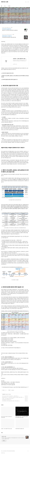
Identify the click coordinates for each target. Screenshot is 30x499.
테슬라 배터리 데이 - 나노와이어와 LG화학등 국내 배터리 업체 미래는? (12, 410)
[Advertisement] (15, 295)
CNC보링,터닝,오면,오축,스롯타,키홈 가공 (9, 37)
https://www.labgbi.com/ (6, 27)
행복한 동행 (4, 2)
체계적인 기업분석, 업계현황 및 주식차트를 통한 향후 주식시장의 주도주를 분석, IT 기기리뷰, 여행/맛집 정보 (13, 468)
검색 (26, 2)
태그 (5, 6)
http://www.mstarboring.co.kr (7, 34)
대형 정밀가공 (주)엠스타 (7, 36)
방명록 (9, 6)
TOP (28, 481)
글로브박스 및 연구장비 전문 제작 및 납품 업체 (9, 30)
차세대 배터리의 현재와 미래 (6, 413)
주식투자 (3, 407)
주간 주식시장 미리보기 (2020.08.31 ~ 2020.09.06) (9, 409)
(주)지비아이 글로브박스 (6, 29)
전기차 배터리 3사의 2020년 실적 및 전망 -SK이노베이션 (10, 414)
